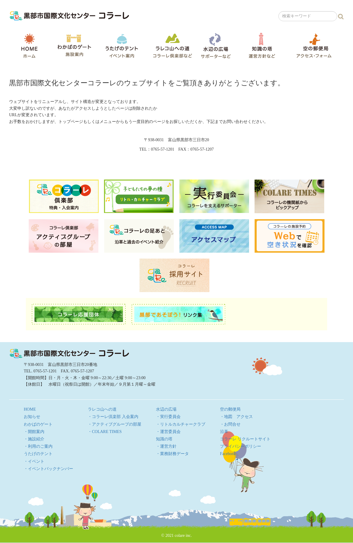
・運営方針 (166, 446)
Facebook (228, 454)
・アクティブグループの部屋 (114, 424)
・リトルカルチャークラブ (180, 424)
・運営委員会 (168, 431)
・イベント (34, 461)
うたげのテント (121, 45)
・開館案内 (34, 431)
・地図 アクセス (236, 416)
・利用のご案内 (38, 446)
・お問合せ (230, 424)
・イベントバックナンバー (48, 469)
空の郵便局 (314, 45)
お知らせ (32, 416)
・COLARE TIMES (105, 431)
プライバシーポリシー (240, 446)
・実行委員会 (168, 416)
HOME (29, 45)
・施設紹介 (34, 439)
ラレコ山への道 (172, 45)
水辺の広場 (215, 45)
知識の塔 (261, 45)
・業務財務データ (172, 454)
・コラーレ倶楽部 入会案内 (113, 416)
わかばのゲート (74, 45)
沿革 (224, 431)
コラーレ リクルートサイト (245, 439)
